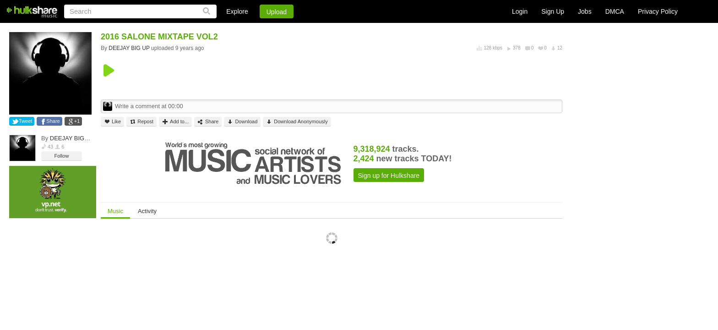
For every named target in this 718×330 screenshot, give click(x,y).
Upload (277, 12)
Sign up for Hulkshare (389, 175)
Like (112, 121)
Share (53, 121)
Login (520, 11)
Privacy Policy (658, 11)
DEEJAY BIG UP (72, 138)
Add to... (175, 121)
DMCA (614, 11)
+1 (77, 121)
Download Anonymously (296, 121)
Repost (141, 121)
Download (242, 121)
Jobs (585, 11)
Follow (61, 156)
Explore (237, 11)
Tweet (25, 121)
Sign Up (552, 11)
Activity (147, 211)
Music (115, 211)
